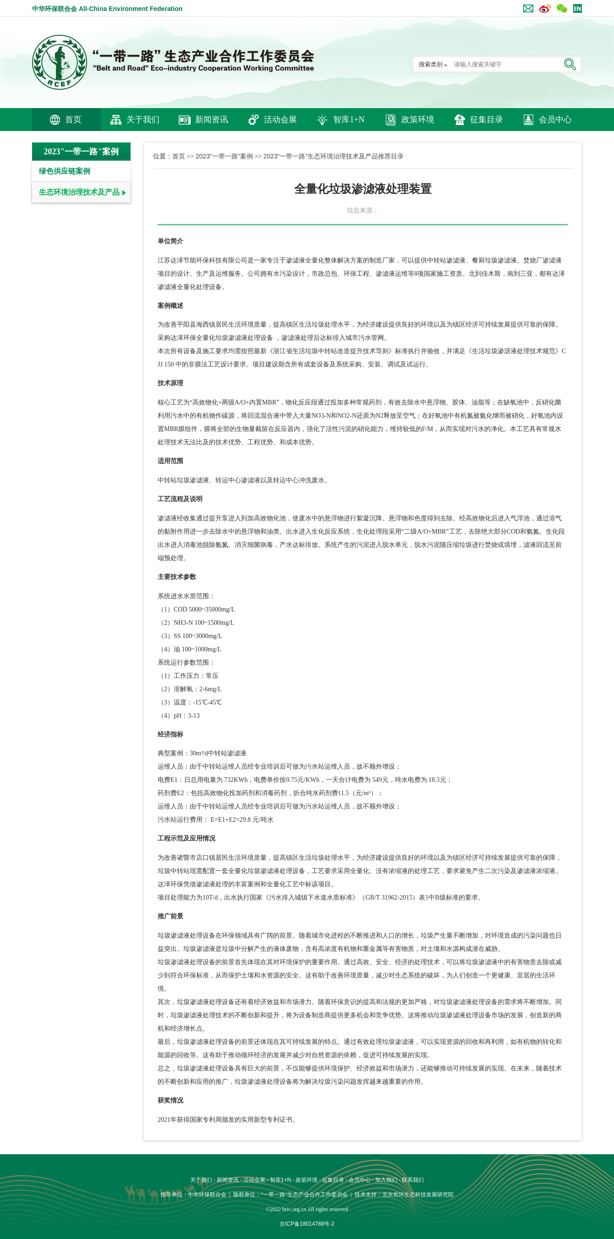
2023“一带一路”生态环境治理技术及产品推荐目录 (333, 156)
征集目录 (486, 119)
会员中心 (555, 119)
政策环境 (417, 119)
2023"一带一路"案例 (224, 156)
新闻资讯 (211, 119)
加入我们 (386, 1180)
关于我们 (142, 119)
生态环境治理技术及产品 (79, 192)
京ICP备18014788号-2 (307, 1224)
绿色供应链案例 (64, 171)
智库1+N (348, 119)
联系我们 (413, 1180)
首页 (73, 119)
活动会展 (280, 119)
